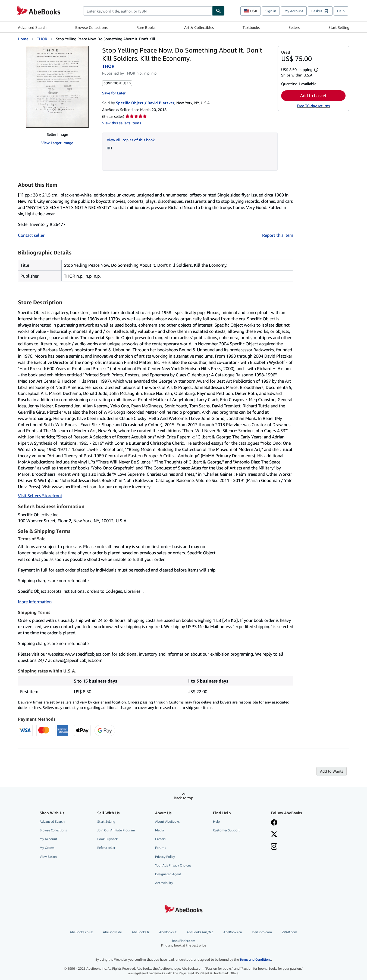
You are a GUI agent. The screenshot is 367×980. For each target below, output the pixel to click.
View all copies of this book (131, 139)
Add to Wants (331, 771)
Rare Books (145, 27)
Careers (160, 839)
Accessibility (164, 883)
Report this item (277, 235)
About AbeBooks (167, 821)
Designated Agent (168, 874)
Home (23, 38)
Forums (160, 848)
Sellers (294, 27)
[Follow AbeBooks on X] (274, 835)
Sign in (270, 11)
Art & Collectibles (199, 27)
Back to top (183, 797)
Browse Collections (91, 27)
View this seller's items (121, 123)
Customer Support (226, 830)
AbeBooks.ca (232, 932)
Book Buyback (107, 839)
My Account (293, 11)
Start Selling (338, 27)
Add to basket (313, 95)
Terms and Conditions (255, 959)
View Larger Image (57, 142)
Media (159, 830)
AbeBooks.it (168, 932)
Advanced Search (32, 27)
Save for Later (114, 93)
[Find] (218, 11)
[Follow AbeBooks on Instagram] (274, 847)
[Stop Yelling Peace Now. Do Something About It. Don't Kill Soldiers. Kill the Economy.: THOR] (57, 87)
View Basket (48, 857)
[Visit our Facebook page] (274, 823)
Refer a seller (106, 848)
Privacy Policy (165, 857)
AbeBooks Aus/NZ (200, 932)
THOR (42, 38)
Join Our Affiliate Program (116, 830)
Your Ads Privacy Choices (173, 865)
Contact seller (31, 235)
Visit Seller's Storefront (40, 495)
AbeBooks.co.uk (81, 932)
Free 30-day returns (313, 105)
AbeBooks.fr (140, 932)
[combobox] (147, 11)
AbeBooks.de (112, 932)
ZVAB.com (289, 932)
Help (341, 11)
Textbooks (251, 27)
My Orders (47, 848)
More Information (35, 601)
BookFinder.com (183, 943)
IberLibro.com (262, 932)
